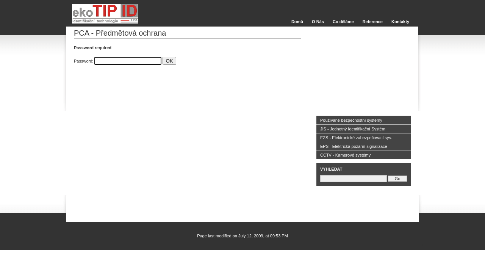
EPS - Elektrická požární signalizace (353, 146)
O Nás (318, 21)
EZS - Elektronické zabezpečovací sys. (356, 137)
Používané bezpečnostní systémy (351, 120)
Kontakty (400, 21)
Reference (373, 21)
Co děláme (343, 21)
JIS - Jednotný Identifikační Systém (352, 129)
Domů (297, 21)
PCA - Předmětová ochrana (120, 33)
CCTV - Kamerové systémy (345, 155)
